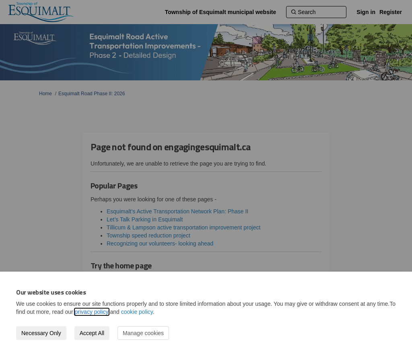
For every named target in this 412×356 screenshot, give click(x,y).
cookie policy (137, 312)
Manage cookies (143, 333)
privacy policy (92, 312)
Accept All (92, 333)
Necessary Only (41, 333)
